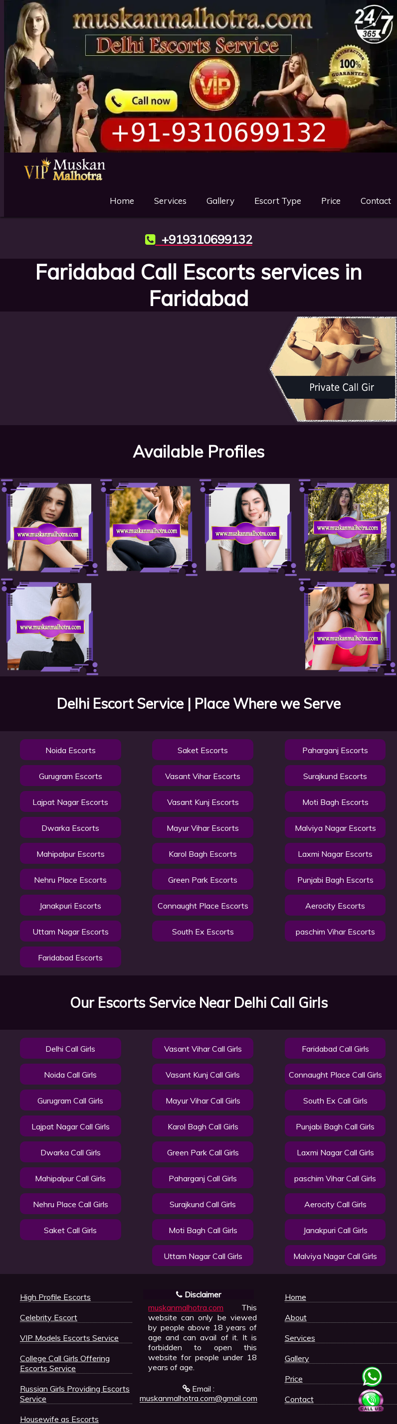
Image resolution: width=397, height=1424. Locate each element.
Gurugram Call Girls (70, 1101)
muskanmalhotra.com (185, 1307)
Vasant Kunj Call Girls (203, 1075)
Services (170, 200)
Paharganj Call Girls (203, 1178)
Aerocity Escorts (335, 906)
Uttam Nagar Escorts (70, 932)
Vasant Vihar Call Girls (203, 1049)
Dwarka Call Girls (70, 1152)
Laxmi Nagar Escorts (335, 854)
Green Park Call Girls (203, 1152)
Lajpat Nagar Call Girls (70, 1126)
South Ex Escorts (203, 932)
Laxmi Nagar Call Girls (335, 1152)
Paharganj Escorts (335, 750)
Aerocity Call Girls (335, 1204)
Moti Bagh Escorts (335, 802)
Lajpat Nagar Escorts (70, 802)
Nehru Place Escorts (70, 880)
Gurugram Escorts (70, 776)
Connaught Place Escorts (203, 906)
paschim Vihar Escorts (335, 932)
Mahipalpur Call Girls (70, 1178)
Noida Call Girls (70, 1075)
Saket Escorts (203, 750)
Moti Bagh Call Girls (203, 1230)
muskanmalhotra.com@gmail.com (198, 1399)
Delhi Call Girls (70, 1049)
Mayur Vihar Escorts (203, 828)
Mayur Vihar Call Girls (203, 1101)
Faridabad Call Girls (335, 1049)
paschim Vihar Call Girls (335, 1178)
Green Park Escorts (202, 880)
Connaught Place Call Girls (335, 1075)
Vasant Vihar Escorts (202, 776)
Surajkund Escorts (335, 776)
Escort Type (277, 200)
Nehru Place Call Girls (70, 1204)
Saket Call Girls (70, 1230)
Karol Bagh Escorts (203, 854)
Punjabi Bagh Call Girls (335, 1126)
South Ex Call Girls (335, 1101)
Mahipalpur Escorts (70, 854)
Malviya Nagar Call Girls (335, 1256)
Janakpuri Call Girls (335, 1230)
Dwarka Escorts (70, 828)
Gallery (220, 200)
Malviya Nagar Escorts (335, 828)
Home (122, 200)
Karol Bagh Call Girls (203, 1126)
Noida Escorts (70, 750)
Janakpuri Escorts (70, 906)
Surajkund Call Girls (203, 1204)
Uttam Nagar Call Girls (203, 1256)
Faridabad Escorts (70, 957)
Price (331, 200)
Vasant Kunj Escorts (203, 802)
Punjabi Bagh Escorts (335, 880)
